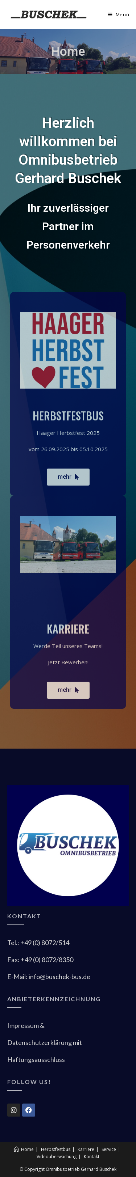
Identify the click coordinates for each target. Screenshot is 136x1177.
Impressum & (26, 1025)
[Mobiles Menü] (118, 14)
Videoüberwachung (57, 1156)
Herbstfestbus (55, 1149)
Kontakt (91, 1156)
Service (109, 1149)
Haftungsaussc (36, 1059)
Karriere (86, 1149)
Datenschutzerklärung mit (44, 1042)
